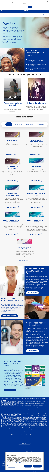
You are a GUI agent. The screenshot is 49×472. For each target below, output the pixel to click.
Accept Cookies (37, 466)
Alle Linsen (8, 124)
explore (46, 15)
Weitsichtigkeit (29, 124)
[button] (22, 7)
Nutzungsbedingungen (31, 471)
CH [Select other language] (1, 10)
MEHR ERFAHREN (11, 154)
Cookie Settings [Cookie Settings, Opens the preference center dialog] (12, 466)
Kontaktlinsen (29, 451)
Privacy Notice (25, 462)
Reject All (28, 466)
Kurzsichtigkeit (18, 124)
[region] (24, 461)
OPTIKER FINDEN (32, 293)
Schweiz (25, 443)
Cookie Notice (18, 462)
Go (30, 7)
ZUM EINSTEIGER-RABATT (9, 316)
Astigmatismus (40, 124)
